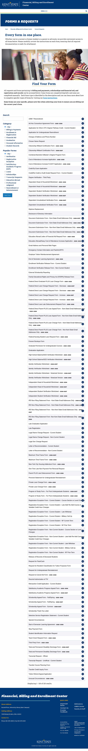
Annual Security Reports (64, 724)
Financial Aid (11, 137)
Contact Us (64, 708)
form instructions (50, 98)
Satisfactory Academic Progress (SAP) (13, 166)
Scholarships (11, 174)
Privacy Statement (79, 730)
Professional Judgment (11, 184)
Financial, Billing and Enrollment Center (21, 29)
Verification (10, 156)
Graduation (10, 140)
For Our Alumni (64, 730)
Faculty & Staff (79, 709)
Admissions (78, 704)
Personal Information (14, 143)
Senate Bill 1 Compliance (77, 732)
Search (6, 115)
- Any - (8, 127)
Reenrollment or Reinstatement (12, 189)
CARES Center (79, 706)
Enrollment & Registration (11, 133)
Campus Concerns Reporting (65, 727)
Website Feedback (79, 735)
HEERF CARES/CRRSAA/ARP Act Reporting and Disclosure (79, 723)
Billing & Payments (13, 130)
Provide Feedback (63, 711)
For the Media (64, 733)
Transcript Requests (14, 177)
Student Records (12, 146)
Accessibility (63, 722)
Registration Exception (11, 160)
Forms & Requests (39, 29)
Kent (6, 29)
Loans (8, 172)
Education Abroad (13, 180)
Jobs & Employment (79, 727)
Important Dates (64, 704)
